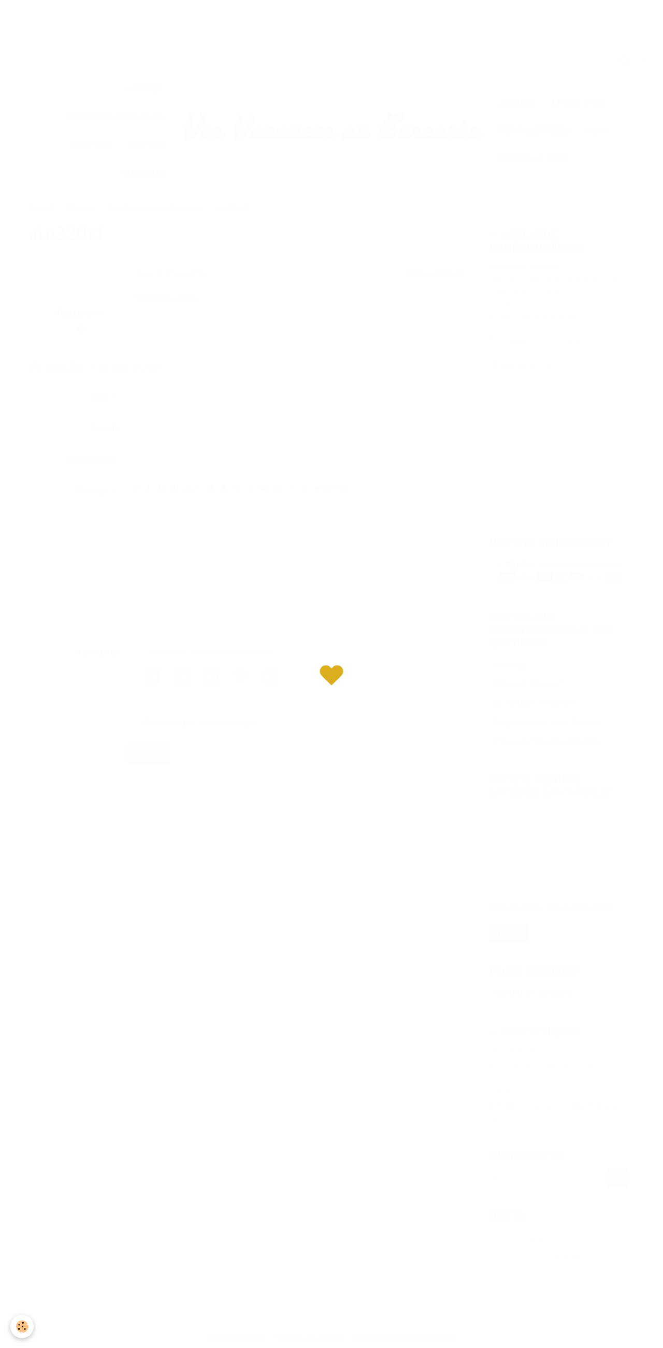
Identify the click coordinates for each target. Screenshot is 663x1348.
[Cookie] (22, 1326)
